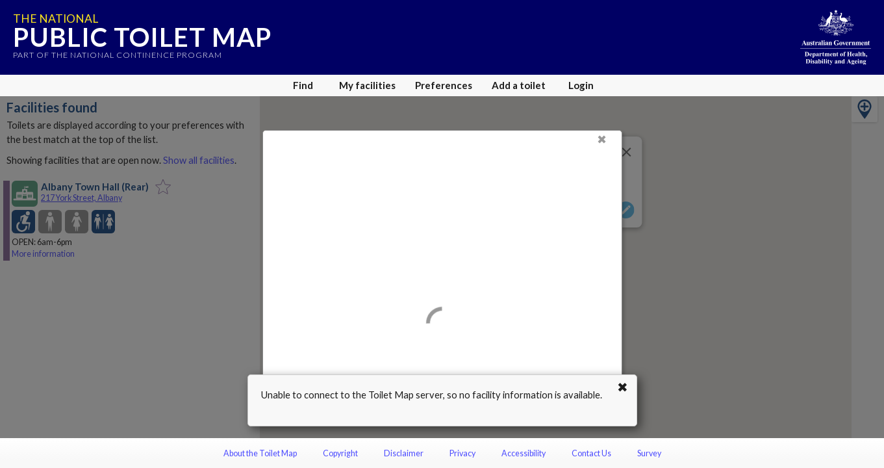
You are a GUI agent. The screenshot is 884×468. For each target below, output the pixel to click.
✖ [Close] (602, 139)
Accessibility (523, 453)
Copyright (340, 453)
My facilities (367, 85)
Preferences (443, 85)
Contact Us (591, 453)
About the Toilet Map (260, 453)
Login (581, 85)
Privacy (462, 453)
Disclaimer (403, 453)
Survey (649, 453)
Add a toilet (519, 85)
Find (303, 85)
